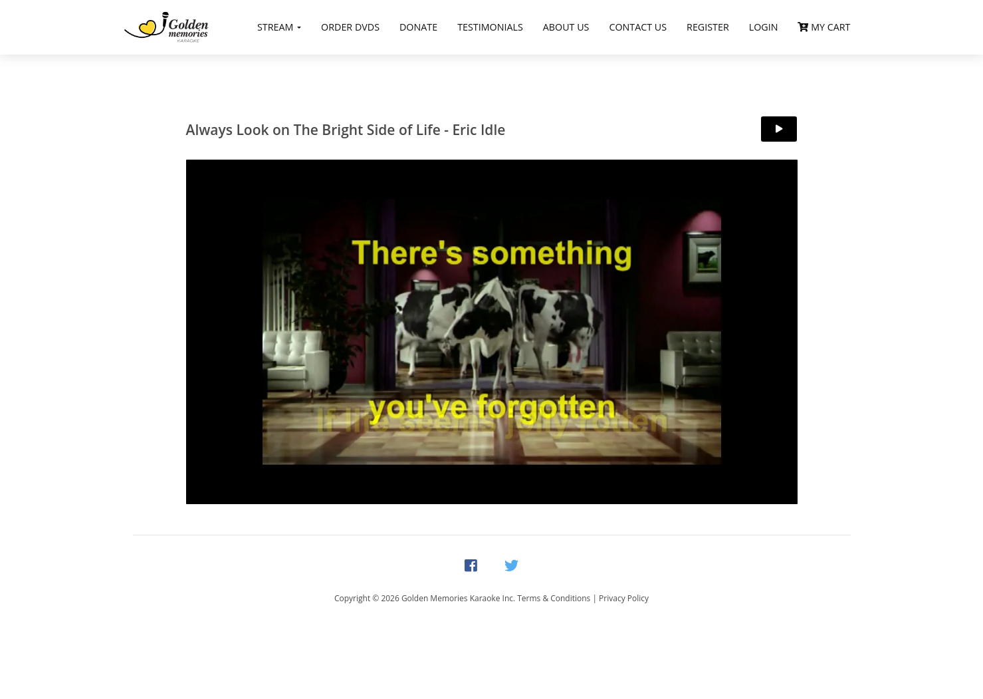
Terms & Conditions (553, 598)
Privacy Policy (624, 598)
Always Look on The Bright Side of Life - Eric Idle (346, 129)
